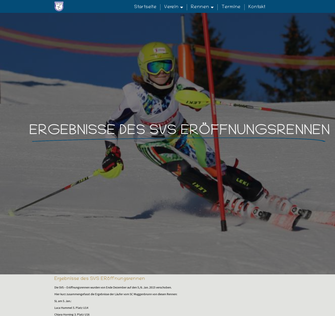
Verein (173, 7)
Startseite (145, 7)
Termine (231, 7)
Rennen (202, 7)
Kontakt (257, 7)
